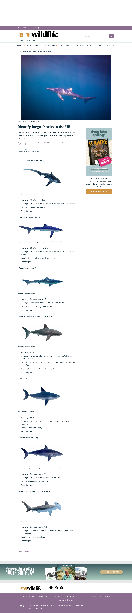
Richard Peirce (23, 552)
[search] (111, 36)
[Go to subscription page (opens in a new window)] (99, 175)
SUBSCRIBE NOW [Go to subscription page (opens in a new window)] (99, 192)
